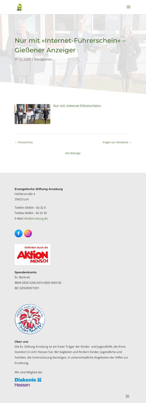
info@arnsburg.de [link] (35, 218)
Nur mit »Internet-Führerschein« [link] (77, 106)
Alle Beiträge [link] (72, 153)
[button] (128, 9)
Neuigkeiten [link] (43, 59)
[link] (19, 7)
